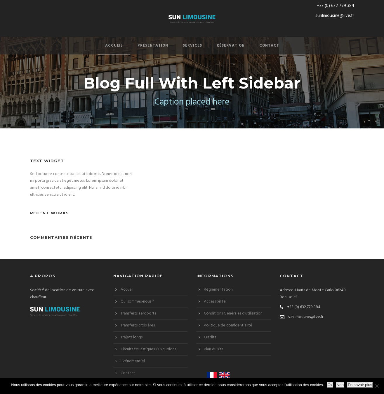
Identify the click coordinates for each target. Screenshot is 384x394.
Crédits (210, 337)
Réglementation (218, 289)
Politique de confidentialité (228, 325)
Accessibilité (215, 301)
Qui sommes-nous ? (137, 301)
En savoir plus (360, 385)
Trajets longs (132, 337)
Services (192, 46)
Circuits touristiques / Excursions (148, 349)
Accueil (114, 46)
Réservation (231, 46)
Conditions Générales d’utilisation (233, 313)
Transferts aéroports (138, 313)
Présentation (153, 46)
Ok (330, 385)
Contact (269, 46)
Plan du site (214, 349)
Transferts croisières (138, 325)
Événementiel (133, 361)
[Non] (377, 386)
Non (340, 385)
